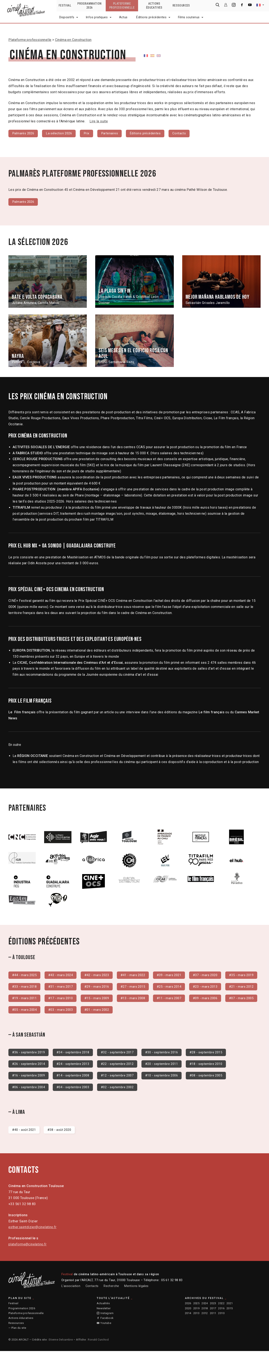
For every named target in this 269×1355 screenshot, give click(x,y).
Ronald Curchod (98, 1343)
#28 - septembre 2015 (218, 1055)
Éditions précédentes (151, 17)
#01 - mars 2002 (214, 1011)
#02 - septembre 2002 (124, 1090)
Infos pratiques (97, 17)
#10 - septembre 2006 (171, 1078)
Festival (13, 1307)
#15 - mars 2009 (177, 1000)
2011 (213, 1316)
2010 (221, 1316)
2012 (205, 1316)
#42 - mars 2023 (101, 976)
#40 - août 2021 (24, 1133)
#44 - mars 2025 (25, 976)
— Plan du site (17, 1331)
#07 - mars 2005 (101, 1011)
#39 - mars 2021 (177, 976)
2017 (213, 1312)
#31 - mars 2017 (101, 988)
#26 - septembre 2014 (29, 1066)
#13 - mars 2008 (214, 1000)
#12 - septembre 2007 (124, 1078)
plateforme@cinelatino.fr (27, 1248)
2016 (221, 1312)
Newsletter (104, 1312)
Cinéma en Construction (73, 40)
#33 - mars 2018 (63, 988)
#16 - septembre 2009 (29, 1078)
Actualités (103, 1307)
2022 (221, 1307)
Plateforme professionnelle (29, 40)
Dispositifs (66, 17)
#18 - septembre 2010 (218, 1066)
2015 (230, 1312)
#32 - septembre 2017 (124, 1055)
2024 (205, 1307)
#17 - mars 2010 (139, 1000)
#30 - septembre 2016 (171, 1055)
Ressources (16, 1326)
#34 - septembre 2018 (77, 1055)
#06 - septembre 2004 (29, 1090)
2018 (205, 1312)
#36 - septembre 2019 (29, 1055)
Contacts (187, 133)
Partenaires (114, 133)
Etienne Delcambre (61, 1343)
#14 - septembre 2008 (77, 1078)
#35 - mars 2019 (25, 988)
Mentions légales (136, 1290)
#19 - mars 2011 (101, 1000)
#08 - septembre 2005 (218, 1078)
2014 (188, 1316)
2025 (196, 1307)
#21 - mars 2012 (63, 1000)
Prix (90, 133)
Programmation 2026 (21, 1312)
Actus (123, 17)
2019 (196, 1312)
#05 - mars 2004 (139, 1011)
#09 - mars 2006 (63, 1011)
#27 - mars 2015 (177, 988)
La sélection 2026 (61, 133)
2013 (196, 1316)
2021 (230, 1307)
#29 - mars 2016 (139, 988)
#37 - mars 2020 (214, 976)
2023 (213, 1307)
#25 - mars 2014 (214, 988)
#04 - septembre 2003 (77, 1090)
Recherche (111, 1290)
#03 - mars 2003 (177, 1011)
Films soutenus (189, 17)
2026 (188, 1307)
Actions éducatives (20, 1321)
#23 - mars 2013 (25, 1000)
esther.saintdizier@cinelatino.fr (32, 1231)
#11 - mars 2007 (25, 1011)
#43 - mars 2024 (63, 976)
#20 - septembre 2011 (171, 1066)
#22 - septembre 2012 (124, 1066)
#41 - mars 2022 (139, 976)
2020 (188, 1312)
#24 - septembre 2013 (77, 1066)
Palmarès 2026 (24, 133)
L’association (70, 1290)
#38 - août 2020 (61, 1133)
